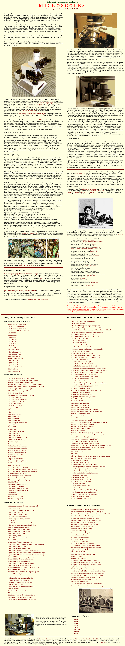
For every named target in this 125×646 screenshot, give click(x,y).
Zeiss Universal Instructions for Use (81, 479)
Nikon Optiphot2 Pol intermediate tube (19, 531)
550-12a (89, 376)
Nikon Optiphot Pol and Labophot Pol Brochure (84, 409)
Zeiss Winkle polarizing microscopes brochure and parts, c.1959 (89, 466)
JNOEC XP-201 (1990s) (15, 393)
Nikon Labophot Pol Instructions (80, 403)
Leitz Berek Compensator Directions (81, 388)
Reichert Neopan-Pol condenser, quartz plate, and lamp (23, 567)
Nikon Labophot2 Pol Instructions (80, 405)
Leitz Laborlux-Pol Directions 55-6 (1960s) (83, 364)
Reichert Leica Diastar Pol (15, 454)
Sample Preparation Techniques (79, 581)
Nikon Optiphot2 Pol (14, 420)
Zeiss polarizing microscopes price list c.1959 (83, 464)
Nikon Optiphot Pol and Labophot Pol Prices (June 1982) (87, 411)
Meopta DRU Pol (13, 408)
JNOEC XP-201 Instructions (79, 340)
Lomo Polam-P (12, 341)
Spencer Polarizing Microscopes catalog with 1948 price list (88, 447)
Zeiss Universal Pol (13, 494)
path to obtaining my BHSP (34, 120)
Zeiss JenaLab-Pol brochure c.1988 (81, 498)
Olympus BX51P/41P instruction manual (82, 439)
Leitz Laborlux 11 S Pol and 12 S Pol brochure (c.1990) (86, 372)
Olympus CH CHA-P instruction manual (82, 428)
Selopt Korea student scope (15, 458)
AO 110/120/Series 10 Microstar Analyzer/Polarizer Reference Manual (91, 330)
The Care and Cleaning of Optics (80, 541)
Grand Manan (102, 642)
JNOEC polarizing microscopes (17, 328)
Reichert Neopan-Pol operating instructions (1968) (85, 441)
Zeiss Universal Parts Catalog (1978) (81, 481)
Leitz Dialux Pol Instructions (79, 376)
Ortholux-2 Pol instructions (81, 381)
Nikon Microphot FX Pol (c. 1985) (18, 422)
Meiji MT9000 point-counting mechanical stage (21, 523)
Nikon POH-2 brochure (77, 399)
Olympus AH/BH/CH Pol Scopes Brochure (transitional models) (89, 422)
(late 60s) (95, 376)
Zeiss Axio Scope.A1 (14, 371)
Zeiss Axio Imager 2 (13, 369)
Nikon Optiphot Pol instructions (80, 407)
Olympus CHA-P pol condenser (17, 546)
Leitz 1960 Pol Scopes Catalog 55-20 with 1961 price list (87, 349)
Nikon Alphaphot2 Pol (14, 414)
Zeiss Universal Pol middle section (18, 591)
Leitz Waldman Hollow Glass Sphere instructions (85, 385)
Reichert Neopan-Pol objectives (17, 569)
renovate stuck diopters (29, 110)
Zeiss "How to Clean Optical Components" (83, 543)
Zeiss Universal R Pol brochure (79, 477)
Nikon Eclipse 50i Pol (14, 350)
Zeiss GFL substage (13, 588)
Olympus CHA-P (13, 429)
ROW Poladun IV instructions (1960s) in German (85, 443)
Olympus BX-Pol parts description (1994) (82, 437)
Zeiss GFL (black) (13, 482)
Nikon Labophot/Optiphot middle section (19, 529)
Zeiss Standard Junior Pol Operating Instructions (84, 473)
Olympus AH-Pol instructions (79, 418)
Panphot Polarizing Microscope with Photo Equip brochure (90, 383)
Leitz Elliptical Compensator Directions (82, 386)
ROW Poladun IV (13, 456)
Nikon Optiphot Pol (13, 418)
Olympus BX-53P (13, 365)
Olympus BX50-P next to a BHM (17, 437)
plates (35, 557)
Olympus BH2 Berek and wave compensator (20, 557)
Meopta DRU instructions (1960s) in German (83, 396)
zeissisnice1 (87, 276)
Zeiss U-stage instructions (78, 483)
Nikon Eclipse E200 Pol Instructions (81, 401)
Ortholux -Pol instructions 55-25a (83, 378)
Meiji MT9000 (12, 345)
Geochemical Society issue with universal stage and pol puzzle (88, 586)
